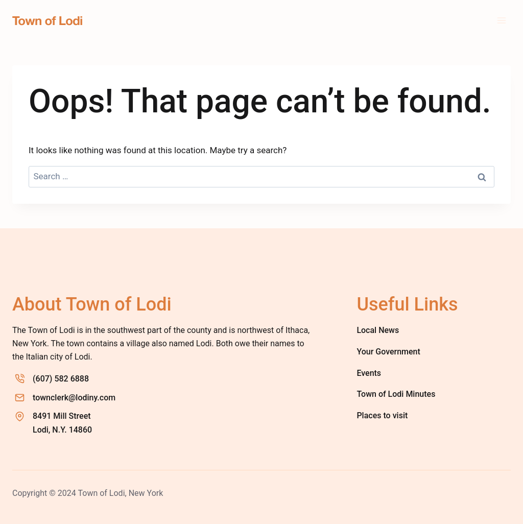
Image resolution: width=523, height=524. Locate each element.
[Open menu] (501, 20)
